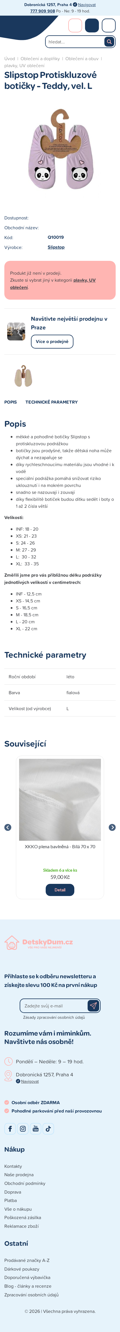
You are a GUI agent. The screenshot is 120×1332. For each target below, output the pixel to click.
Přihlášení (75, 25)
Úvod (9, 58)
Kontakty (13, 1166)
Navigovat (87, 4)
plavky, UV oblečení (24, 65)
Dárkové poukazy (21, 1269)
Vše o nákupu (18, 1209)
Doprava (12, 1192)
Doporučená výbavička (27, 1277)
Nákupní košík (92, 25)
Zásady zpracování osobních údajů (54, 1017)
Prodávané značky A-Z (26, 1260)
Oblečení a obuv (82, 58)
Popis (10, 402)
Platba (10, 1200)
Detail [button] (60, 889)
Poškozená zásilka (22, 1217)
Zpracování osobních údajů (31, 1294)
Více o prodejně (52, 341)
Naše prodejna (19, 1174)
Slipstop (56, 247)
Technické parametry (51, 402)
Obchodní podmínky (24, 1183)
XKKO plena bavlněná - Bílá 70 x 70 (60, 846)
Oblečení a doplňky (40, 58)
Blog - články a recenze (27, 1286)
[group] (60, 827)
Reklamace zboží (21, 1226)
